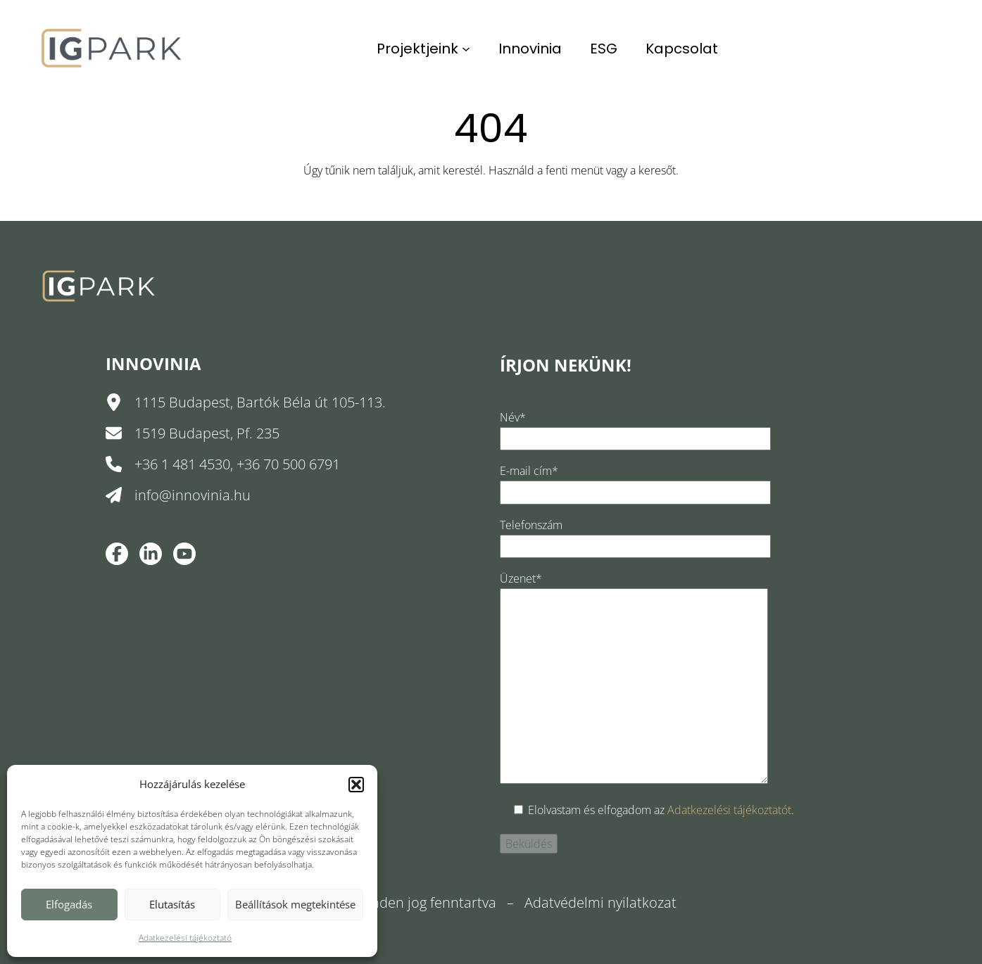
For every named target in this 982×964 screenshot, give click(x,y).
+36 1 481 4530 (182, 464)
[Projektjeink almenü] (466, 48)
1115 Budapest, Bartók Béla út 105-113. (260, 402)
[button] (356, 785)
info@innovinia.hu (192, 495)
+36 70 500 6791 (288, 464)
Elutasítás (172, 904)
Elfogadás (69, 904)
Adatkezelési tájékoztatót (729, 810)
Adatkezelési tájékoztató (185, 938)
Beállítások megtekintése (295, 904)
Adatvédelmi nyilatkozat (600, 902)
